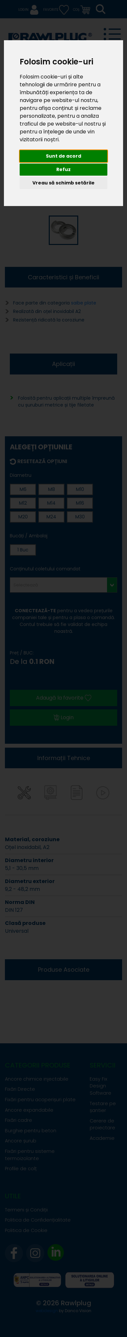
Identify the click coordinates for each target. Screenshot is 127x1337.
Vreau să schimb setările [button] (63, 183)
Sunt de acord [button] (63, 156)
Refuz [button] (63, 169)
